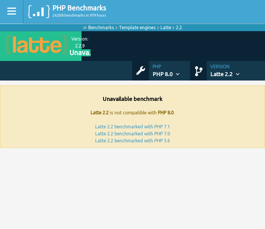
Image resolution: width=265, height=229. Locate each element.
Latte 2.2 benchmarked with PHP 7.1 (132, 126)
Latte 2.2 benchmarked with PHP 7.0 (132, 133)
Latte (165, 27)
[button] (171, 70)
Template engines (137, 27)
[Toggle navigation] (11, 12)
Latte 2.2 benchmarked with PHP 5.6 (132, 140)
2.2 (179, 27)
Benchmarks (101, 27)
